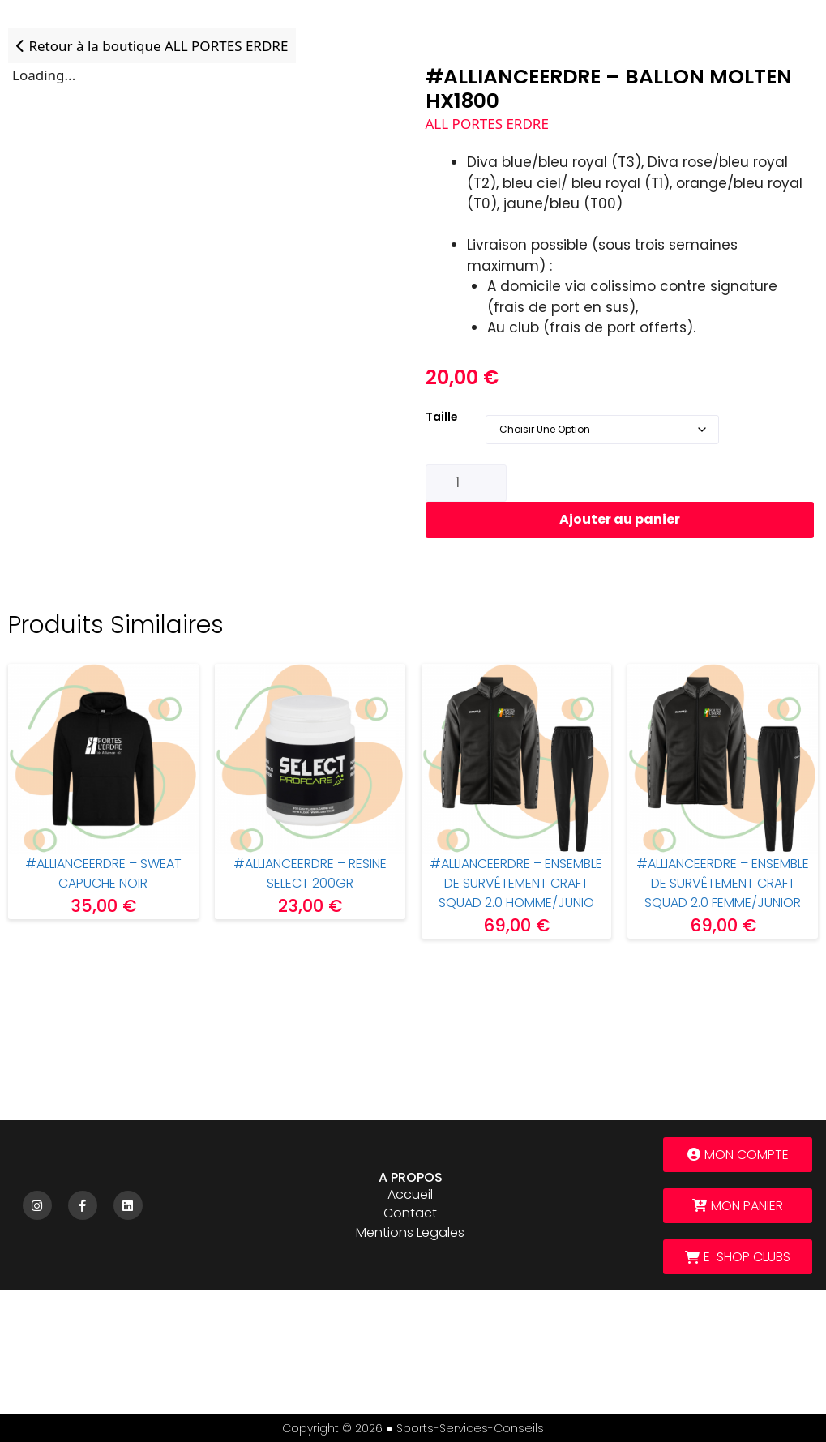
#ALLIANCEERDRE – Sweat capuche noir (103, 873)
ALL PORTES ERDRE (487, 123)
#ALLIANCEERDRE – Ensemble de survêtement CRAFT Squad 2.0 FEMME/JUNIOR (722, 883)
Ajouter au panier (619, 519)
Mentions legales (410, 1232)
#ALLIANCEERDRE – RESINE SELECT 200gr (310, 873)
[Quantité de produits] (466, 483)
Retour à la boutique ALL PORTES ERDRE (152, 45)
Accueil (410, 1194)
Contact (410, 1213)
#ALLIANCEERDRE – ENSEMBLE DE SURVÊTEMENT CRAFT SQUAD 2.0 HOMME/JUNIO (516, 883)
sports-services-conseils (470, 1428)
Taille (442, 417)
